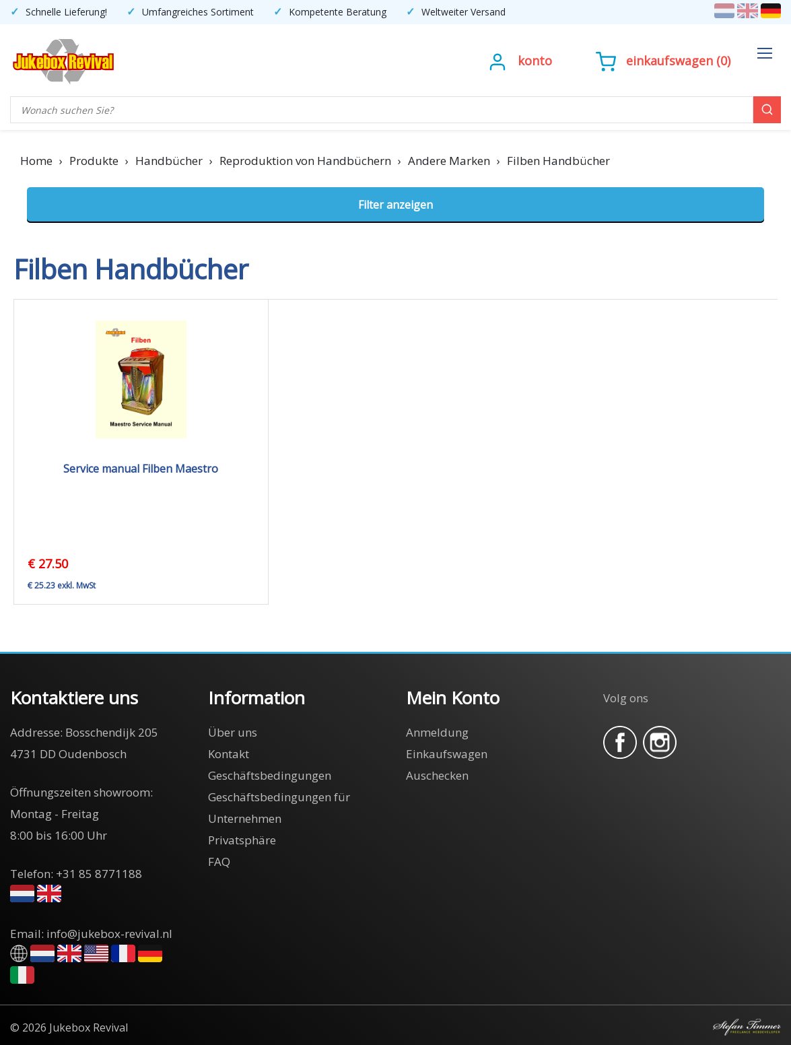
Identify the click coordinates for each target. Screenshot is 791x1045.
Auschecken (437, 775)
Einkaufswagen (669, 61)
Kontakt (228, 754)
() (663, 61)
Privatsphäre (242, 840)
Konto (535, 61)
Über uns (232, 732)
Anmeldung (437, 732)
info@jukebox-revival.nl (109, 933)
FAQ (219, 861)
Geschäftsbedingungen (269, 775)
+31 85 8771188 (99, 873)
